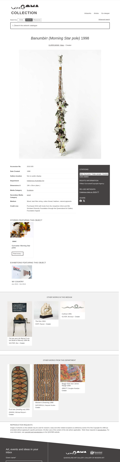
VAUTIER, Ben (14, 343)
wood (29, 195)
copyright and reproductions (34, 432)
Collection (24, 13)
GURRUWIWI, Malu (56, 45)
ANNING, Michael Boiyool (17, 412)
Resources (37, 20)
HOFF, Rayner (40, 324)
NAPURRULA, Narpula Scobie (45, 405)
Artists (96, 13)
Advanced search (104, 19)
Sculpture (30, 190)
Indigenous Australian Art (35, 181)
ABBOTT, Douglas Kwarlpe (70, 388)
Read (17, 253)
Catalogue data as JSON (88, 192)
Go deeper (105, 13)
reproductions (101, 430)
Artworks (87, 13)
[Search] (60, 25)
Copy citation (84, 176)
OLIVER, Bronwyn (68, 316)
